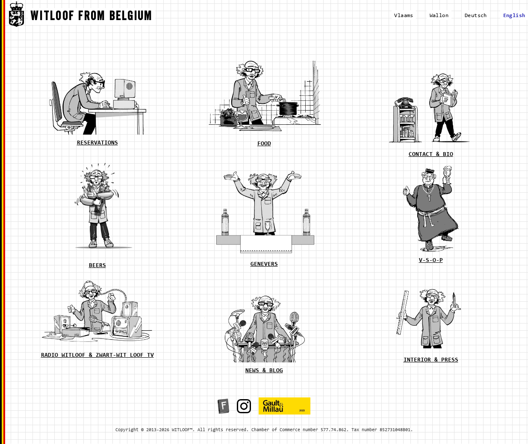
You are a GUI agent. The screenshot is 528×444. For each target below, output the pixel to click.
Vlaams (403, 15)
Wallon (439, 15)
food (264, 144)
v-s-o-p (431, 261)
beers (97, 266)
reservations (97, 143)
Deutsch (476, 15)
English (514, 15)
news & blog (264, 371)
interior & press (431, 360)
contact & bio (431, 155)
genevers (264, 265)
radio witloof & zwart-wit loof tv (97, 356)
